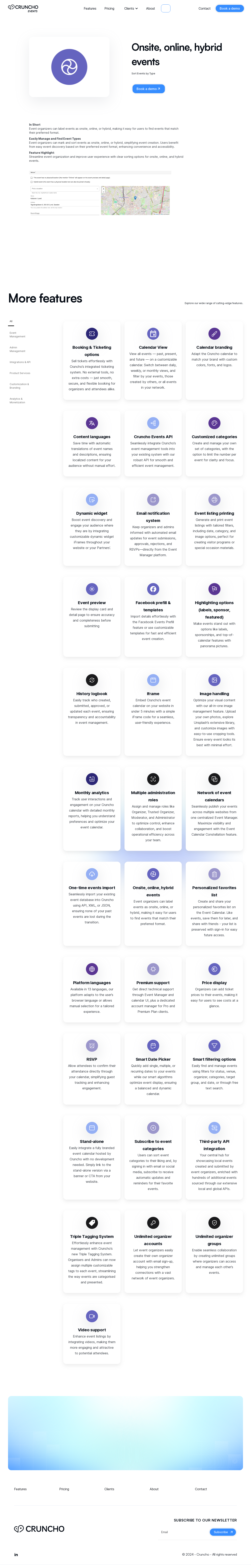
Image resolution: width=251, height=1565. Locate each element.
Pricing (109, 8)
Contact (205, 8)
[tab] (11, 322)
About (150, 8)
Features (90, 8)
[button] (130, 8)
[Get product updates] (183, 1532)
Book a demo (230, 8)
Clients (129, 8)
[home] (23, 8)
